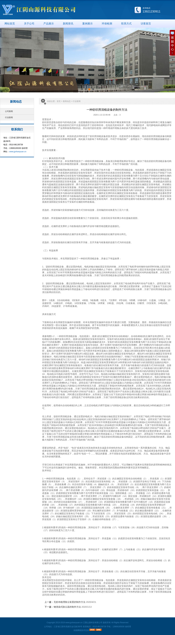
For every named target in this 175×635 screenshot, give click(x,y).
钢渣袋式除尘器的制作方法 (68, 607)
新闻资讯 (68, 23)
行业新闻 (9, 117)
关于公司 (29, 23)
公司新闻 (9, 111)
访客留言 (146, 23)
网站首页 (10, 23)
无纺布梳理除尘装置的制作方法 (69, 602)
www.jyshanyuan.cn (17, 151)
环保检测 (107, 23)
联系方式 (126, 23)
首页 (59, 101)
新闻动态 (67, 101)
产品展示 (48, 23)
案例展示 (87, 23)
